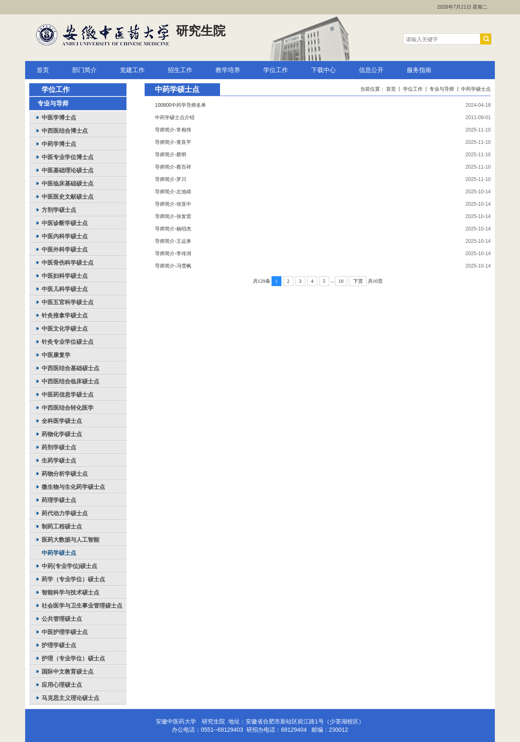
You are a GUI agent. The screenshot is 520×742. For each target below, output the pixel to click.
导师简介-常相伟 (173, 130)
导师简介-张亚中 (173, 204)
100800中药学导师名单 (180, 105)
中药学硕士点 (476, 89)
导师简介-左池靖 (173, 192)
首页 (391, 89)
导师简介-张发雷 (173, 216)
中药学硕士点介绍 (174, 117)
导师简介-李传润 (173, 253)
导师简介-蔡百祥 (173, 167)
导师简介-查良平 (173, 142)
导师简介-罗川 (170, 179)
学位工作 (413, 89)
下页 (358, 281)
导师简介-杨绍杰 (173, 229)
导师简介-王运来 (173, 241)
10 (341, 281)
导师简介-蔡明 (170, 154)
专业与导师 (441, 89)
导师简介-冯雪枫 (173, 266)
